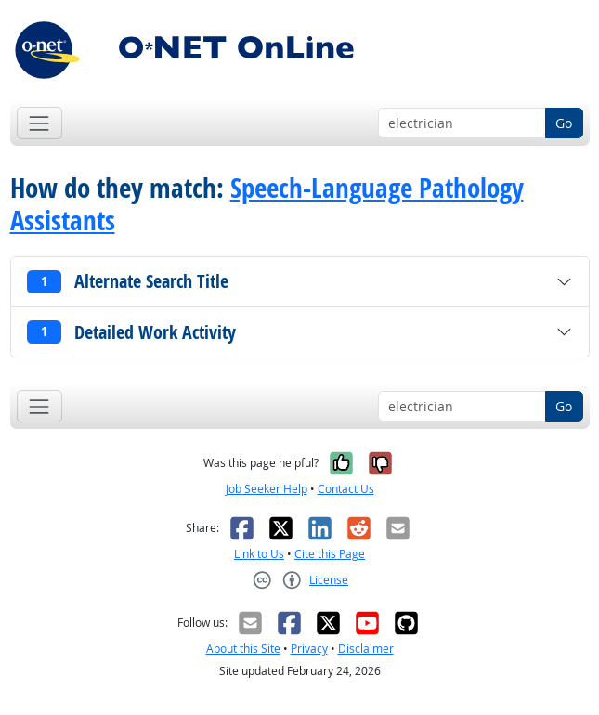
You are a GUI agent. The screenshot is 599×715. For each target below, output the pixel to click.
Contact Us (346, 489)
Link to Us (259, 554)
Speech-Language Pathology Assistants (267, 204)
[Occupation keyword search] (462, 123)
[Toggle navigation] (39, 123)
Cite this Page (329, 554)
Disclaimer (366, 648)
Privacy (309, 648)
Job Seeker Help (266, 489)
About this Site (243, 648)
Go (563, 123)
